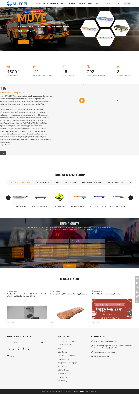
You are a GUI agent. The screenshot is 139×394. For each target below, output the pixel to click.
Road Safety (62, 381)
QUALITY (64, 3)
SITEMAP (12, 356)
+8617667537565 (100, 352)
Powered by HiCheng (91, 391)
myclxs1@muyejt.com (101, 356)
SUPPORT (72, 3)
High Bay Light (63, 377)
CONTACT (98, 3)
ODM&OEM (82, 3)
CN (125, 3)
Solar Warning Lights (65, 373)
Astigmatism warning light (67, 363)
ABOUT (45, 3)
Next (125, 32)
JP (129, 3)
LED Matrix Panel (64, 345)
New (59, 348)
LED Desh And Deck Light (67, 341)
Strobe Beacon (63, 366)
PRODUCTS (54, 3)
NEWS (90, 3)
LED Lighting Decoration (67, 355)
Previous (13, 32)
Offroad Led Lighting (65, 359)
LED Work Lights (64, 370)
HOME (38, 3)
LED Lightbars (63, 352)
